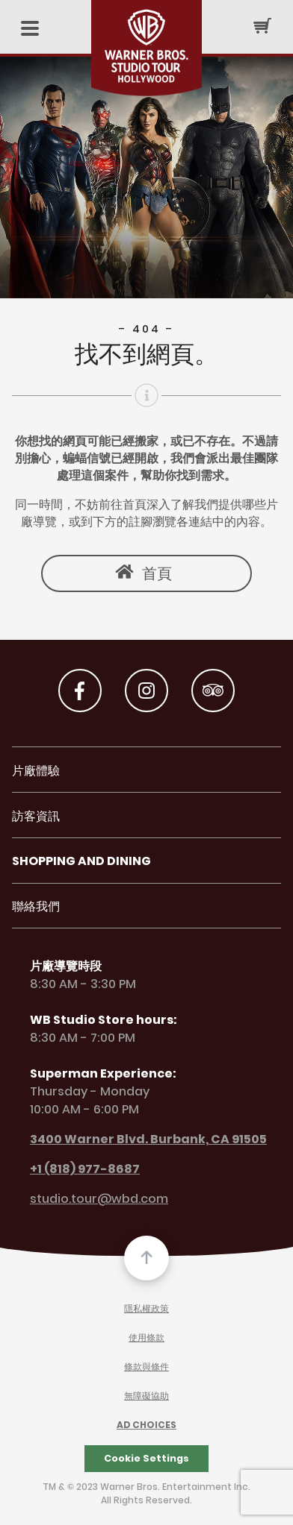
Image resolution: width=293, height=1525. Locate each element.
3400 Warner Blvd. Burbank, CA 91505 (139, 1139)
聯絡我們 (36, 907)
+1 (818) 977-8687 (76, 1169)
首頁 (157, 573)
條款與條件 (146, 1367)
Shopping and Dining (81, 861)
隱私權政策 (146, 1309)
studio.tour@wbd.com (90, 1199)
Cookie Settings (146, 1458)
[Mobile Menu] (30, 30)
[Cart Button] (262, 25)
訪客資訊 (36, 817)
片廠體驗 (36, 771)
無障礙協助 (146, 1396)
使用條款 (146, 1338)
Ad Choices (146, 1425)
